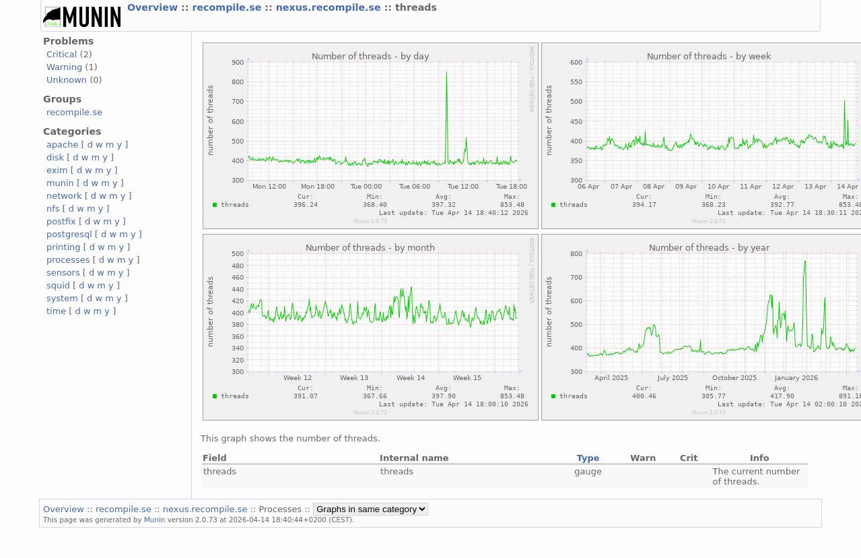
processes (68, 260)
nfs (53, 209)
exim (57, 170)
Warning (64, 67)
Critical (61, 54)
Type (588, 458)
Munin (155, 520)
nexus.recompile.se (330, 7)
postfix (61, 221)
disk (55, 157)
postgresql (69, 234)
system (62, 298)
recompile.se (228, 7)
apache (62, 145)
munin (60, 183)
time (56, 311)
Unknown (66, 80)
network (64, 196)
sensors (63, 273)
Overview (154, 7)
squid (58, 285)
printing (63, 247)
